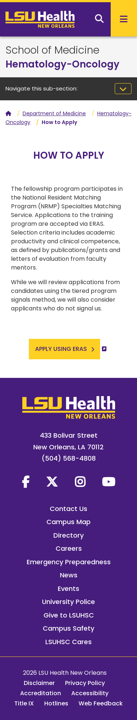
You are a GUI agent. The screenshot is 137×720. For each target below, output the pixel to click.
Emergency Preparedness (69, 561)
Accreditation (40, 693)
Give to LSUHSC (68, 615)
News (68, 575)
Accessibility (90, 693)
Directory (68, 535)
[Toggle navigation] (123, 88)
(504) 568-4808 (69, 458)
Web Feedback (101, 703)
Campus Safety (68, 628)
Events (68, 588)
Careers (69, 548)
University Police (68, 601)
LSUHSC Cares (68, 641)
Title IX (24, 703)
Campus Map (68, 521)
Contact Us (68, 508)
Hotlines (56, 703)
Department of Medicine (54, 113)
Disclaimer (39, 683)
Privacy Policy (85, 683)
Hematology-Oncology (62, 64)
